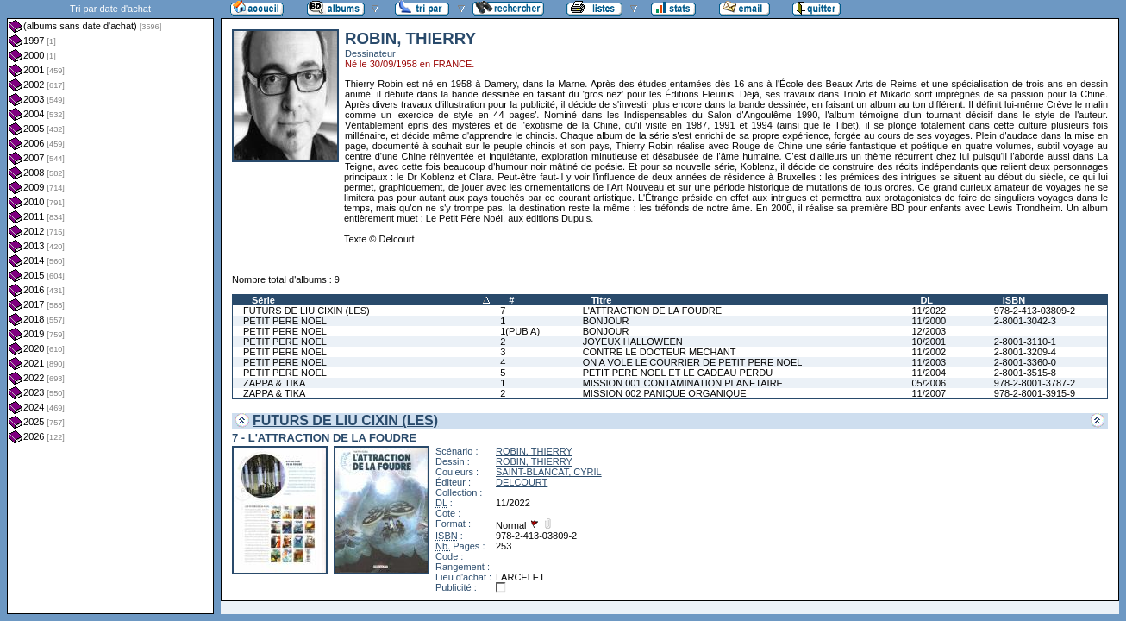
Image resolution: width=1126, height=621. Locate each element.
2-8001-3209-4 (1025, 352)
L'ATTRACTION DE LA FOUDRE (652, 310)
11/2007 (928, 393)
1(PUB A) (520, 331)
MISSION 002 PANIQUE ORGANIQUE (665, 393)
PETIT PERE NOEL (285, 321)
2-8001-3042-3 (1025, 321)
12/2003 (928, 331)
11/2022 (928, 310)
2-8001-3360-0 (1025, 362)
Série (263, 300)
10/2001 (928, 341)
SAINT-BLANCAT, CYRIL (549, 472)
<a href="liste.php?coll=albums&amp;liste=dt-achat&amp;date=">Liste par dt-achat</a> (110, 307)
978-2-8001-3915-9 (1034, 393)
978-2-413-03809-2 (1034, 310)
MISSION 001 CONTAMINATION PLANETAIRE (683, 383)
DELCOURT (521, 482)
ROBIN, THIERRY (534, 451)
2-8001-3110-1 (1025, 341)
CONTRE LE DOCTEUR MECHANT (659, 352)
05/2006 (928, 383)
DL (926, 300)
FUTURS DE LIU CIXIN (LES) (306, 310)
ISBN (1014, 300)
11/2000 (928, 321)
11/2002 (928, 352)
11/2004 (928, 372)
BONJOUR (606, 321)
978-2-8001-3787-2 (1034, 383)
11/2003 (928, 362)
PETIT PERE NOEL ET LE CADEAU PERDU (678, 372)
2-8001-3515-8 (1025, 372)
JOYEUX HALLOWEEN (633, 341)
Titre (601, 300)
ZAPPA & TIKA (274, 383)
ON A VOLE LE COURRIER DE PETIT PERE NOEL (693, 362)
